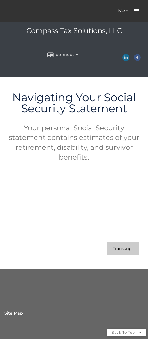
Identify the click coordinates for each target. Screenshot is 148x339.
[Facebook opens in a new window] (137, 58)
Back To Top (126, 332)
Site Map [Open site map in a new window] (13, 313)
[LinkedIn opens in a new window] (125, 58)
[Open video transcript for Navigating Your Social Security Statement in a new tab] (123, 248)
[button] (128, 11)
